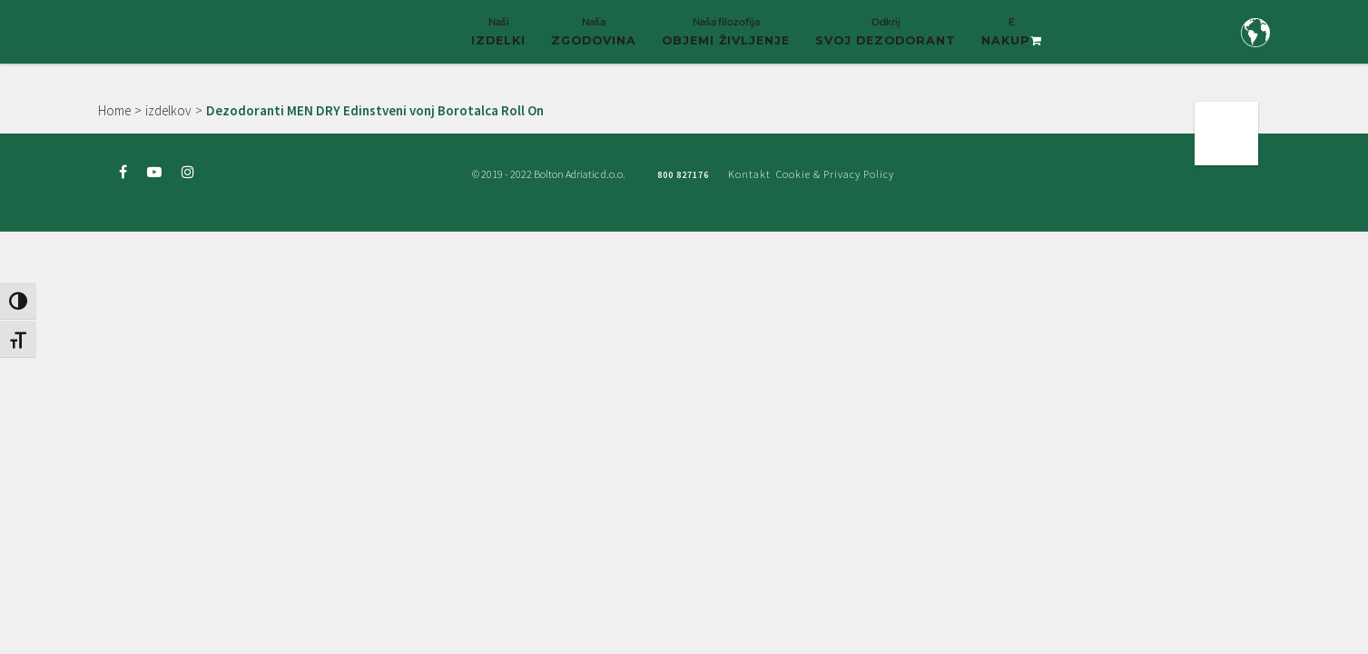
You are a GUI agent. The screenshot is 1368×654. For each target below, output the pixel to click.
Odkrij (885, 39)
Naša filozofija (726, 39)
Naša (593, 39)
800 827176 (683, 175)
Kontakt (749, 174)
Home (114, 110)
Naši (498, 39)
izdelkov (168, 110)
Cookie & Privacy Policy (835, 174)
